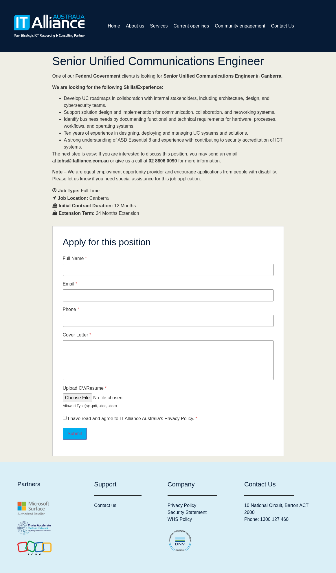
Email (70, 284)
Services (159, 25)
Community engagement (240, 25)
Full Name (75, 259)
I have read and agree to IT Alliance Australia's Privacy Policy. (132, 418)
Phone (71, 309)
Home (114, 25)
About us (135, 25)
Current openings (191, 25)
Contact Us (282, 25)
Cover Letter (77, 335)
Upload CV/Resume (85, 388)
